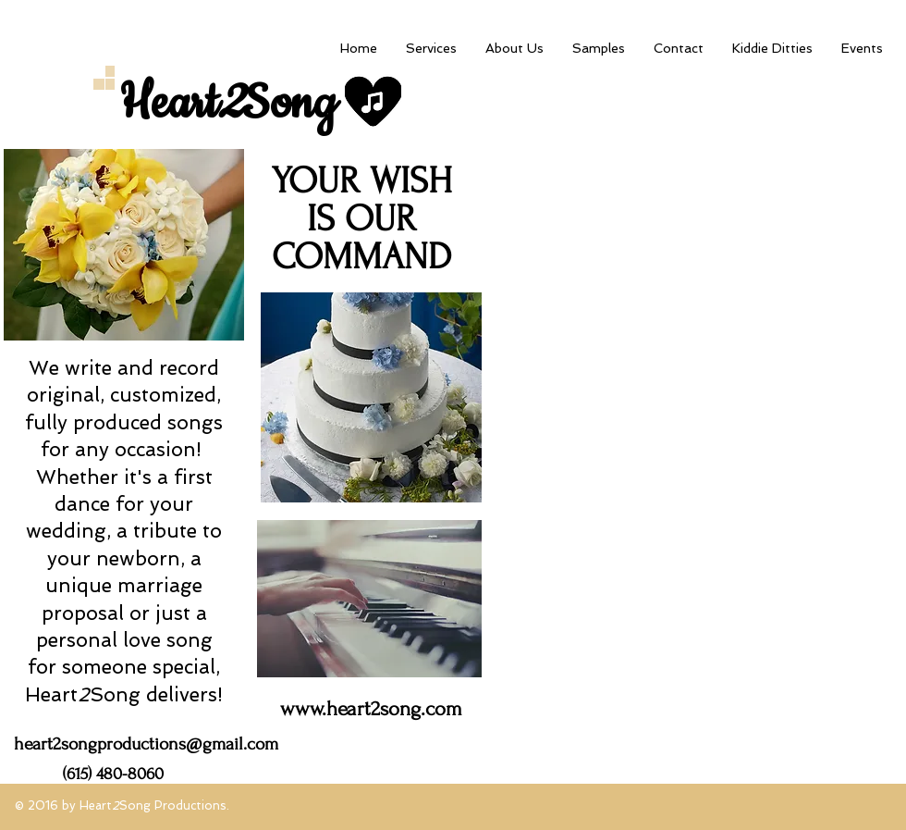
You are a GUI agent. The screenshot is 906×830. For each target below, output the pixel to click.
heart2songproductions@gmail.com (146, 744)
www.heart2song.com (371, 709)
